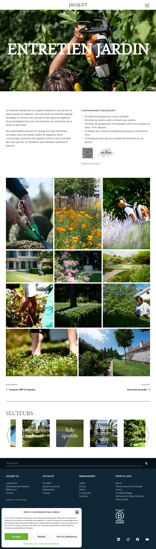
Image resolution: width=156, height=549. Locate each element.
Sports (119, 483)
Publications (49, 489)
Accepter (16, 536)
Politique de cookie (30, 544)
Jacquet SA (78, 4)
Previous (8, 435)
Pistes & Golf (122, 499)
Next (147, 435)
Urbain (82, 489)
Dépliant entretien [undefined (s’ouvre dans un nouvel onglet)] (90, 163)
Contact (10, 493)
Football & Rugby (124, 493)
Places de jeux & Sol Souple (129, 486)
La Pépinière (85, 493)
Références (11, 489)
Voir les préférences (67, 536)
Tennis (119, 489)
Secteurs (83, 496)
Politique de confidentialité (49, 544)
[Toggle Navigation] (147, 5)
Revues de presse (51, 486)
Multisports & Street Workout (130, 496)
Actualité (47, 483)
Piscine (82, 486)
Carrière (46, 493)
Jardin (82, 483)
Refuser (41, 536)
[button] (77, 512)
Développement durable (17, 486)
